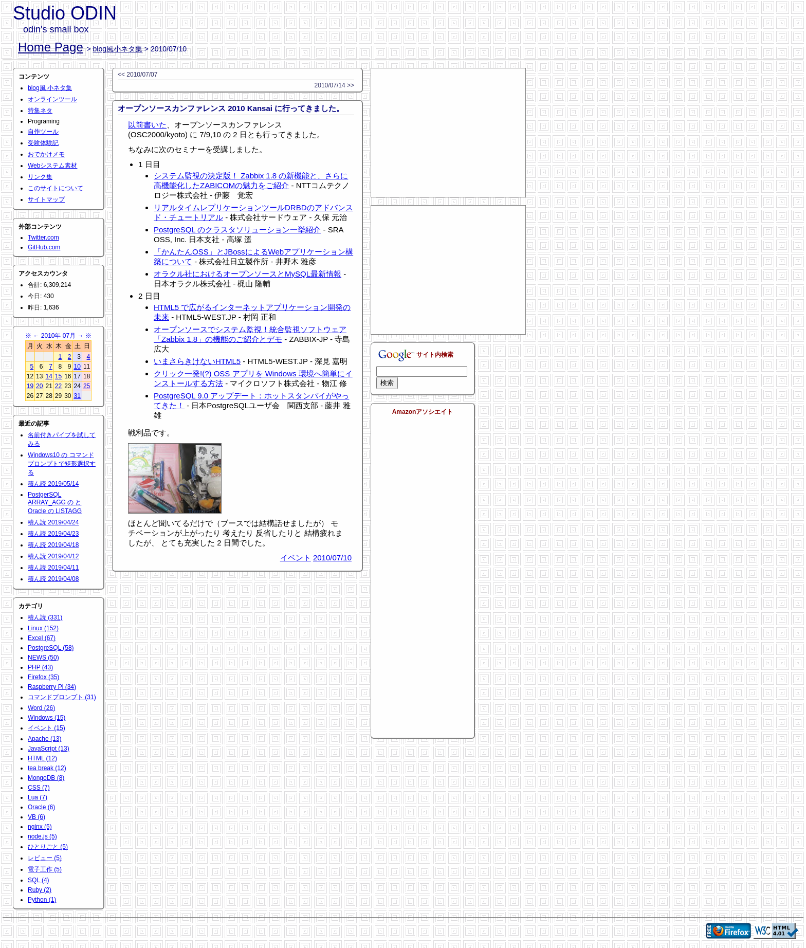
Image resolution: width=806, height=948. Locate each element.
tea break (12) (47, 768)
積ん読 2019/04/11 (53, 567)
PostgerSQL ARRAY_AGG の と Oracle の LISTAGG (55, 503)
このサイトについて (55, 188)
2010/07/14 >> (334, 85)
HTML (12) (42, 758)
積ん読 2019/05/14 (53, 483)
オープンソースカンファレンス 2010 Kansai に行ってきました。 (231, 108)
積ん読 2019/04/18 (53, 545)
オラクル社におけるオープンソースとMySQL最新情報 (247, 273)
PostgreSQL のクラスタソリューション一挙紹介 (237, 229)
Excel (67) (42, 638)
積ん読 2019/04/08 (53, 578)
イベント (295, 557)
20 (39, 386)
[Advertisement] (448, 132)
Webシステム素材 (52, 165)
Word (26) (41, 708)
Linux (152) (43, 628)
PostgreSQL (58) (51, 647)
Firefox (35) (43, 677)
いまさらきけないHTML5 (197, 361)
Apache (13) (44, 738)
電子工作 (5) (45, 869)
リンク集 (40, 176)
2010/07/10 (332, 557)
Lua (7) (37, 797)
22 (58, 386)
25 (86, 386)
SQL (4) (38, 880)
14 (48, 376)
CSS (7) (39, 787)
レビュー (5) (45, 858)
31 (77, 395)
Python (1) (42, 899)
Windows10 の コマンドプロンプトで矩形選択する (62, 463)
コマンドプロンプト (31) (62, 697)
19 (30, 386)
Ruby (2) (39, 890)
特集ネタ (40, 110)
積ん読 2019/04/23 (53, 533)
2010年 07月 (58, 335)
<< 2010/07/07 (137, 74)
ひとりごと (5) (48, 846)
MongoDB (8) (46, 777)
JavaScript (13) (48, 748)
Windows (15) (46, 717)
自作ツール (43, 131)
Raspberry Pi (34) (52, 686)
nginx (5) (40, 826)
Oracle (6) (41, 807)
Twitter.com (43, 237)
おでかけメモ (46, 154)
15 (58, 376)
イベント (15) (46, 728)
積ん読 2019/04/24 (53, 522)
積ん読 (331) (45, 617)
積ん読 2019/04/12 (53, 556)
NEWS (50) (43, 657)
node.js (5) (42, 836)
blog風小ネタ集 (117, 49)
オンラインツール (52, 99)
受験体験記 (43, 143)
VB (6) (36, 817)
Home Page (50, 47)
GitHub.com (44, 247)
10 (77, 366)
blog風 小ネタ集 (50, 88)
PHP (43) (40, 667)
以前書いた (147, 124)
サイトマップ (46, 199)
